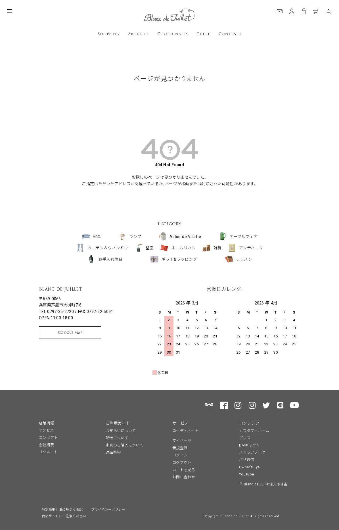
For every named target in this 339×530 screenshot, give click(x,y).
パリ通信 (246, 459)
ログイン (179, 455)
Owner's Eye (249, 467)
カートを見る (183, 469)
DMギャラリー (251, 445)
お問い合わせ (183, 476)
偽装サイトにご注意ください (64, 515)
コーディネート (185, 430)
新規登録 (179, 447)
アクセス (46, 430)
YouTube (246, 474)
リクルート (48, 451)
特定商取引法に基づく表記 (62, 509)
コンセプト (48, 437)
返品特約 (113, 452)
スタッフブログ (252, 452)
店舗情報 (46, 422)
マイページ (181, 440)
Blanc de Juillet (60, 289)
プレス (244, 437)
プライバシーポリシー (108, 509)
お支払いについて (121, 430)
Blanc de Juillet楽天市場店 (265, 483)
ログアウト (181, 462)
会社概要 (46, 444)
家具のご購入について (124, 445)
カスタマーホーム (254, 430)
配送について (117, 437)
